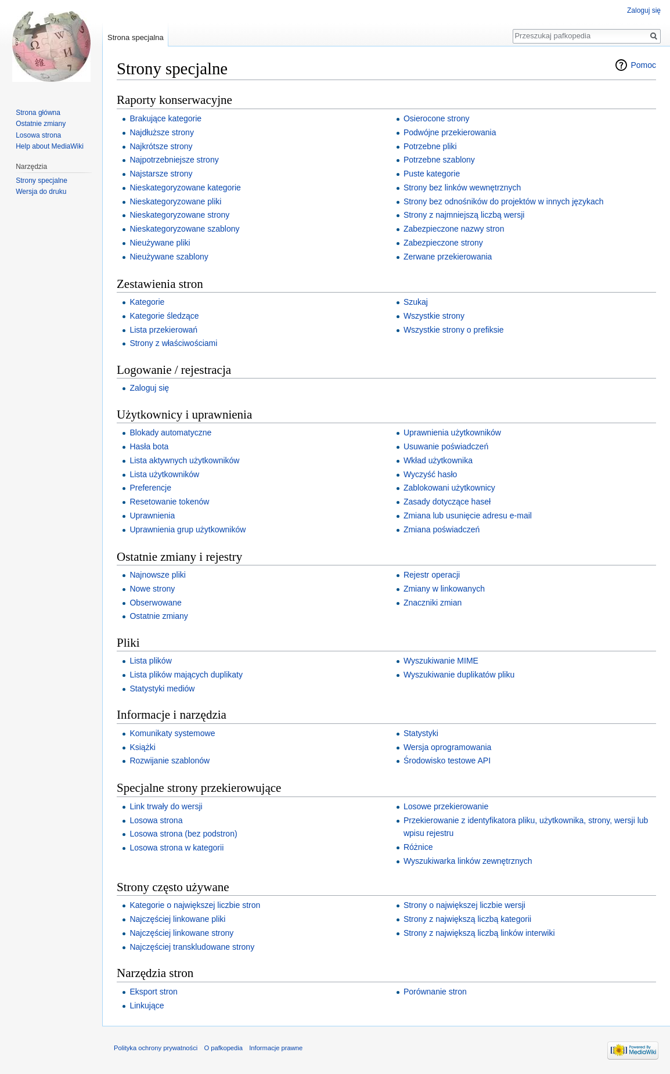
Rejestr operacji (432, 574)
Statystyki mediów (161, 688)
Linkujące (146, 1005)
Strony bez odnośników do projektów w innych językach (504, 201)
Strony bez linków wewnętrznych (462, 187)
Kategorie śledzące (164, 315)
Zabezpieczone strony (443, 242)
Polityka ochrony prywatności (155, 1047)
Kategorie (146, 302)
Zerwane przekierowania (448, 256)
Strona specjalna (135, 37)
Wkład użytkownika (438, 460)
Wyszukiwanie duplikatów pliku (459, 674)
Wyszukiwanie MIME (441, 660)
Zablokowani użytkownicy (449, 487)
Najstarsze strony (160, 173)
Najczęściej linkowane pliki (177, 919)
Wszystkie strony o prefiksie (454, 329)
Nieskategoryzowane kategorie (184, 187)
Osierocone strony (437, 118)
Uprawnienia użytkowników (452, 432)
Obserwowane (155, 602)
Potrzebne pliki (430, 146)
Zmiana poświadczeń (442, 529)
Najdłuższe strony (161, 132)
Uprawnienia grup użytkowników (187, 529)
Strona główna (38, 113)
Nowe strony (152, 588)
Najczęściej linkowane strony (181, 933)
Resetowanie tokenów (169, 501)
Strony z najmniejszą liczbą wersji (464, 214)
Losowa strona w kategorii (176, 847)
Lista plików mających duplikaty (186, 674)
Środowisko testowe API (447, 760)
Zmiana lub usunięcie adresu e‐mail (468, 515)
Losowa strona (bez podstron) (183, 833)
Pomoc (643, 65)
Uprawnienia (152, 515)
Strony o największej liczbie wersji (464, 905)
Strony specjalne (41, 180)
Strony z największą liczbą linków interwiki (479, 933)
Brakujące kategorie (165, 118)
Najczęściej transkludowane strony (191, 947)
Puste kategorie (432, 173)
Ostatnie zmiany (158, 616)
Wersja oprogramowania (447, 747)
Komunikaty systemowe (172, 733)
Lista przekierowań (163, 329)
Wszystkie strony (434, 315)
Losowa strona (155, 820)
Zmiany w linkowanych (444, 588)
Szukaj (416, 302)
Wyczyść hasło (430, 474)
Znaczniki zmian (433, 602)
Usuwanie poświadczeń (446, 446)
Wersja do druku (41, 192)
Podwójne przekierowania (450, 132)
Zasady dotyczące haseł (447, 501)
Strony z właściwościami (173, 343)
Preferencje (150, 487)
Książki (142, 747)
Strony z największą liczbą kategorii (467, 919)
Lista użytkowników (164, 474)
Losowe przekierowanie (446, 806)
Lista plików (150, 660)
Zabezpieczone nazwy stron (454, 228)
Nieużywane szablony (168, 256)
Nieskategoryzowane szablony (184, 228)
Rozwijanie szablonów (169, 760)
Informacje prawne (275, 1047)
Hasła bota (148, 446)
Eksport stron (153, 991)
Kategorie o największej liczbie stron (194, 905)
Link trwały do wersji (165, 806)
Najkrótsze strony (160, 146)
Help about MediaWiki (50, 146)
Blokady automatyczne (170, 432)
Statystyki (421, 733)
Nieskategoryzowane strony (179, 214)
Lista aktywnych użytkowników (184, 460)
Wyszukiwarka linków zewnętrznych (468, 861)
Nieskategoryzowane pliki (175, 201)
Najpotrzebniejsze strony (173, 159)
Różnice (418, 847)
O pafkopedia (223, 1047)
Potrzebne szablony (439, 159)
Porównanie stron (435, 991)
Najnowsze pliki (157, 574)
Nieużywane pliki (159, 242)
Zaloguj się (149, 387)
